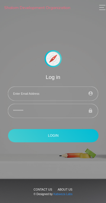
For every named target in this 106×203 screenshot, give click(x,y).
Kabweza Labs (62, 194)
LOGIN (53, 136)
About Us (65, 189)
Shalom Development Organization (37, 7)
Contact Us (43, 189)
